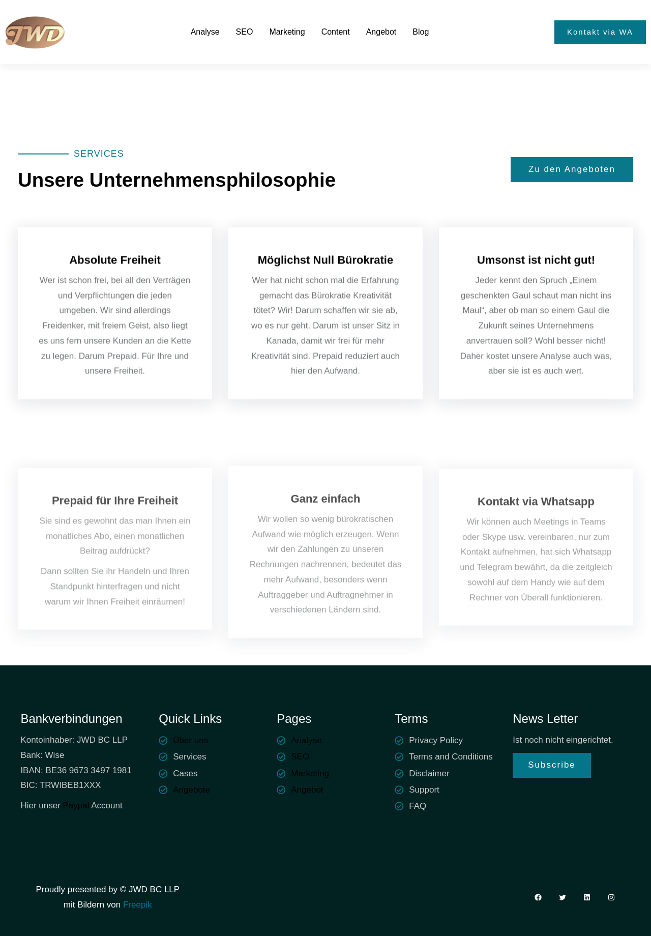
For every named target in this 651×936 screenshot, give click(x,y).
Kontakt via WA (600, 31)
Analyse (306, 740)
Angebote (191, 790)
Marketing (310, 773)
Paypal (76, 805)
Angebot (307, 790)
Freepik (136, 905)
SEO (300, 757)
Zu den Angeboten (571, 170)
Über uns (190, 740)
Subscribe (552, 765)
